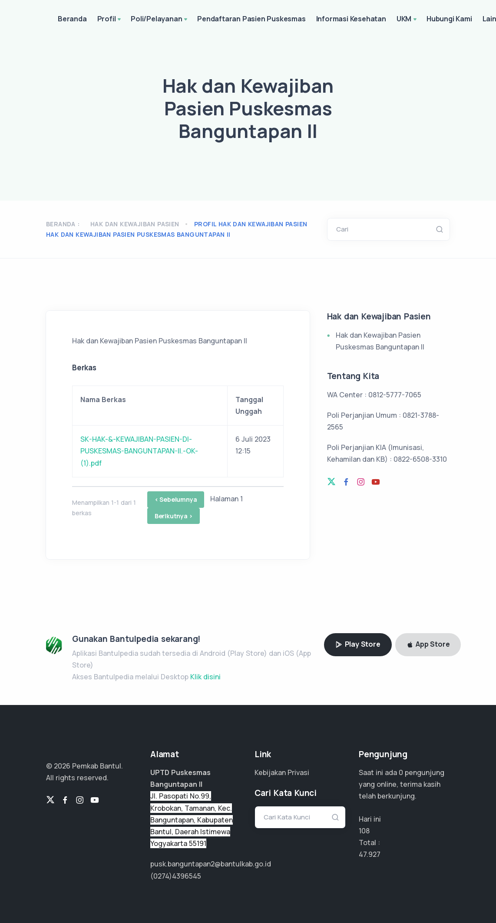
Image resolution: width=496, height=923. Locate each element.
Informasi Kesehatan (351, 18)
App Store (428, 644)
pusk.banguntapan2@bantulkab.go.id (210, 864)
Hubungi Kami (449, 18)
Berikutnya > (174, 516)
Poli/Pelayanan (160, 19)
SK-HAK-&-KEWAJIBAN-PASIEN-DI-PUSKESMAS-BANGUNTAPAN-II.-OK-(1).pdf (139, 450)
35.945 (370, 854)
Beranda (72, 18)
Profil (110, 19)
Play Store (357, 644)
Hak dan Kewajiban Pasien (134, 224)
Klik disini (205, 676)
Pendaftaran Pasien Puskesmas (251, 18)
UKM (407, 19)
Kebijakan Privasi (282, 772)
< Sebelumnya (176, 499)
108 (364, 831)
